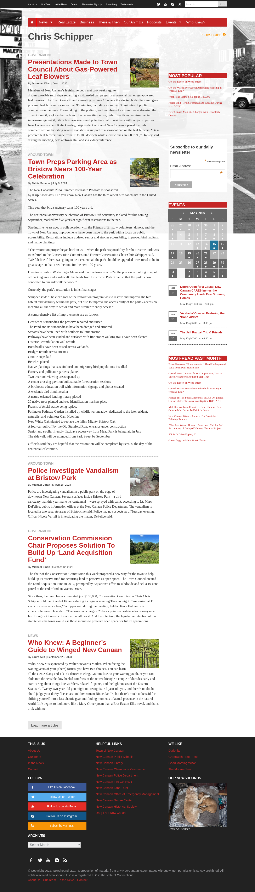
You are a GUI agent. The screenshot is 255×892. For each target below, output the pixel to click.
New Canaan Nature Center (114, 800)
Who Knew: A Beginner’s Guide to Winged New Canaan (75, 646)
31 (172, 272)
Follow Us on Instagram (53, 816)
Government (40, 55)
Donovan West (41, 83)
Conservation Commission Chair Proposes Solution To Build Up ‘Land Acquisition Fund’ (71, 549)
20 (197, 253)
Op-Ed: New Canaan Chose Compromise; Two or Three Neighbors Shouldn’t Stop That (195, 375)
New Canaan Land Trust (112, 788)
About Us (32, 4)
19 (189, 253)
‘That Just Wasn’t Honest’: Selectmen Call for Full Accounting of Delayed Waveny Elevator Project (196, 427)
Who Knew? (195, 22)
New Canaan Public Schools (115, 756)
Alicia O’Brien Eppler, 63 (183, 434)
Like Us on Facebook (52, 787)
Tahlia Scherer (41, 183)
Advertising (111, 4)
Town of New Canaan (110, 750)
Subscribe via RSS (52, 826)
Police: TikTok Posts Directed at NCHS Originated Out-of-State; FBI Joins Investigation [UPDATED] (196, 399)
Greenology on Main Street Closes (187, 440)
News (47, 22)
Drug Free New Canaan (111, 812)
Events (175, 22)
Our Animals (133, 22)
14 (206, 244)
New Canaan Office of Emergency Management (127, 794)
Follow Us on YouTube (53, 806)
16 (222, 244)
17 (172, 253)
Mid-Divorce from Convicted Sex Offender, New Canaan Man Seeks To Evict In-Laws (195, 408)
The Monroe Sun (180, 769)
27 (180, 225)
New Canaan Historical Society (116, 806)
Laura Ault (38, 657)
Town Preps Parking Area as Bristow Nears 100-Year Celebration (72, 169)
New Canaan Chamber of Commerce (120, 769)
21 (206, 253)
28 (189, 225)
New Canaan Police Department (117, 775)
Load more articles (44, 725)
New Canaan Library (109, 763)
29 (197, 225)
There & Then (109, 22)
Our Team (46, 4)
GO (222, 4)
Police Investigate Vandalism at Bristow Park (73, 474)
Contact (74, 4)
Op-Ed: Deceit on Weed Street (185, 81)
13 (197, 244)
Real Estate (66, 22)
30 (206, 225)
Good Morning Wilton (183, 763)
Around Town (40, 155)
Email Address (196, 166)
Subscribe (214, 35)
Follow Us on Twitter (52, 797)
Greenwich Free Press (183, 756)
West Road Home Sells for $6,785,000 (189, 96)
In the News (61, 4)
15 (214, 244)
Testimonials (127, 4)
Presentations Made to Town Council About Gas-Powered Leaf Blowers (72, 69)
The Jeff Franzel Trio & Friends (201, 332)
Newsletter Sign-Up (92, 4)
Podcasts (154, 22)
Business (87, 22)
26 (172, 225)
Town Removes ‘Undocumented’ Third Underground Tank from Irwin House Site (197, 366)
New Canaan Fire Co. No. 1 (114, 781)
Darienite (175, 750)
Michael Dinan (41, 484)
